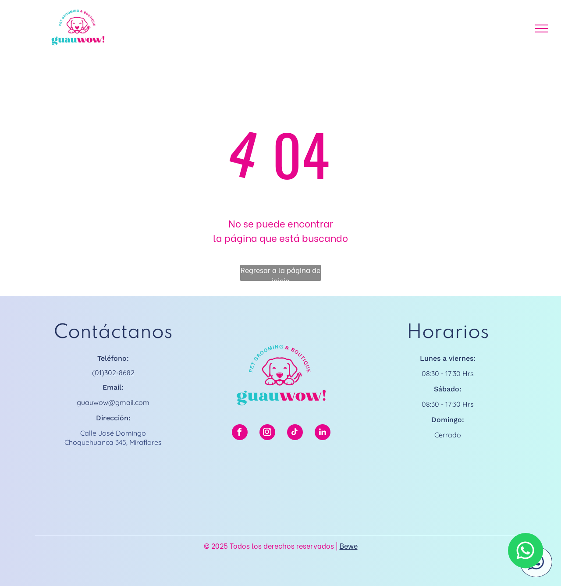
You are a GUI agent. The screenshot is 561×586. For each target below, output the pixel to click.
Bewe (349, 545)
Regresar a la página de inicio (280, 273)
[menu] (541, 28)
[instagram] (267, 433)
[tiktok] (295, 433)
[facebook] (240, 433)
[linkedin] (322, 433)
